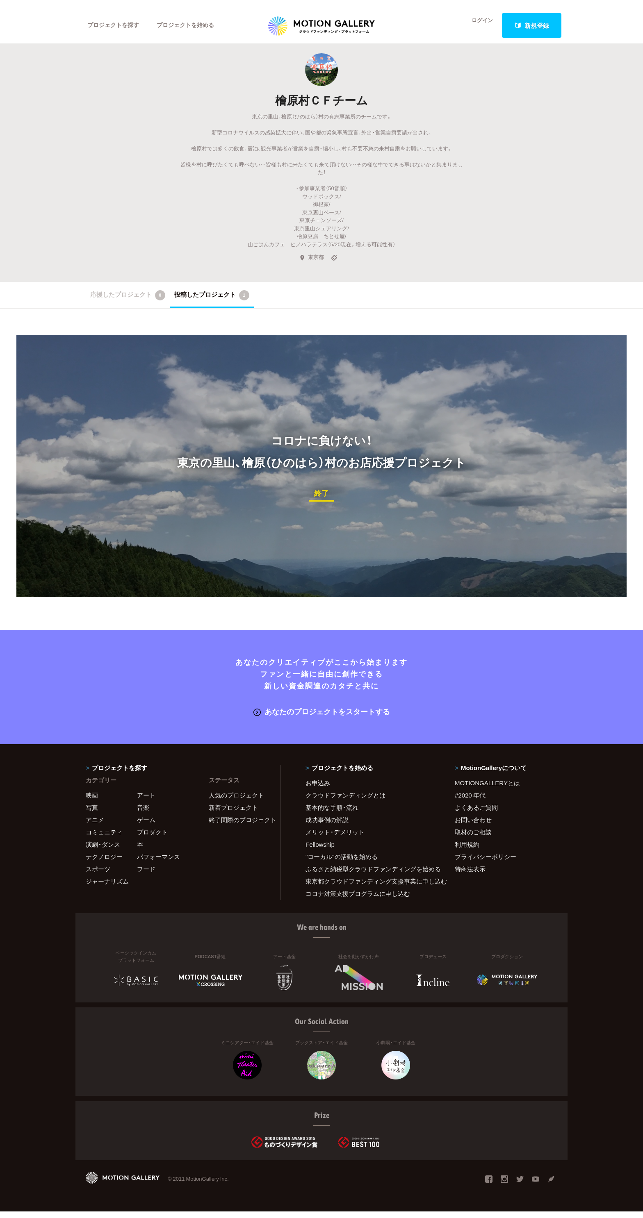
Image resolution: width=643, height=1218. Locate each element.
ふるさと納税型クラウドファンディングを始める (370, 875)
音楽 (143, 813)
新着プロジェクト (233, 813)
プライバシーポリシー (485, 863)
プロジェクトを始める (192, 25)
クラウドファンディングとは (345, 801)
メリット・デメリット (335, 838)
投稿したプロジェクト (211, 303)
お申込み (318, 789)
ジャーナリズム (107, 887)
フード (146, 875)
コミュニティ (104, 838)
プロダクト (152, 838)
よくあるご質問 (476, 813)
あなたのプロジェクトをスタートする (321, 718)
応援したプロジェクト (127, 303)
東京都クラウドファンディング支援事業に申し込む (370, 887)
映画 (92, 801)
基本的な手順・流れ (332, 813)
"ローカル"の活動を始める (342, 863)
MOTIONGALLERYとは (487, 789)
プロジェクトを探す (115, 25)
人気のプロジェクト (236, 801)
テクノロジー (104, 863)
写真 (92, 813)
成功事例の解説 (327, 826)
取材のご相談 (473, 838)
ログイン (477, 25)
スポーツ (98, 875)
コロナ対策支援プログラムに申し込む (358, 899)
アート (146, 801)
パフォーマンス (158, 863)
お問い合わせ (473, 826)
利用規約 (467, 850)
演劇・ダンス (103, 850)
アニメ (95, 826)
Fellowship (320, 850)
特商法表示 (470, 875)
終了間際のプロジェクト (239, 826)
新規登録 (532, 25)
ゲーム (146, 826)
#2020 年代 (470, 801)
